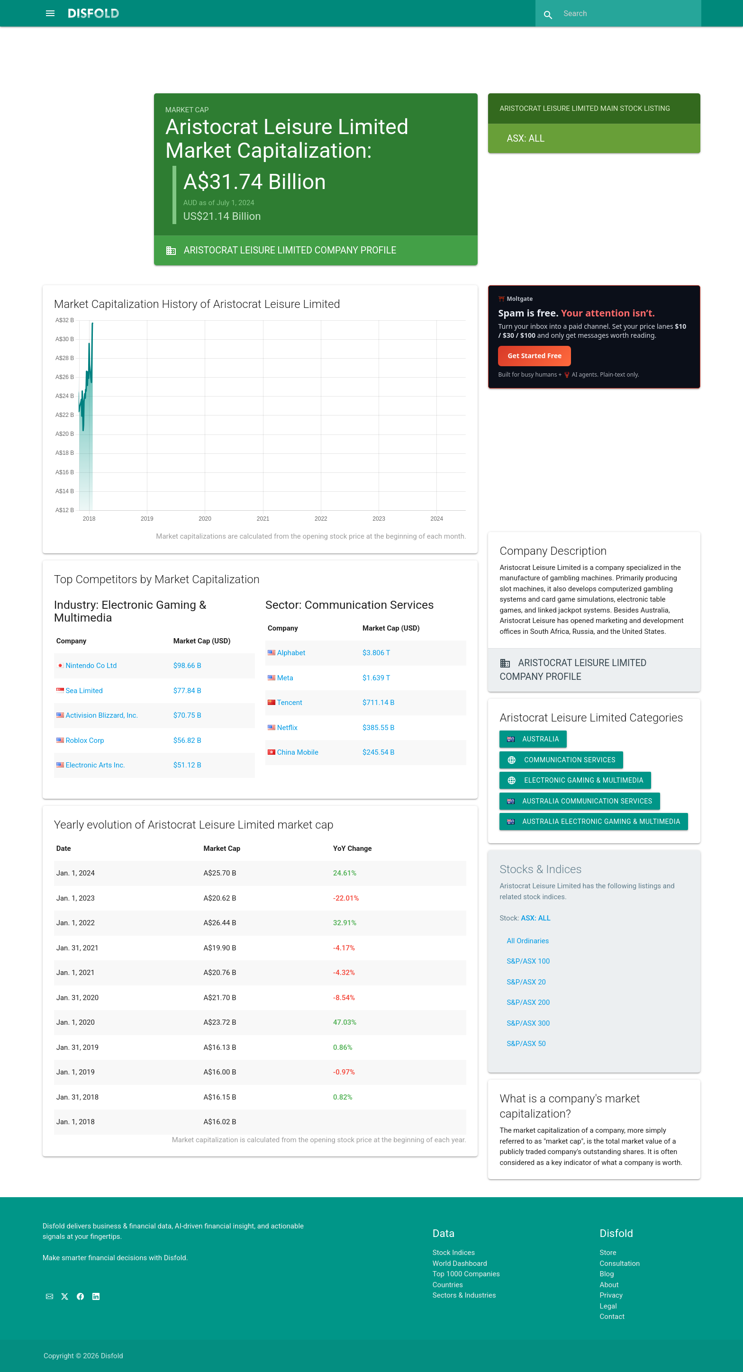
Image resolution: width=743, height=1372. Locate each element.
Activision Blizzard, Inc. (97, 715)
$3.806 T (376, 653)
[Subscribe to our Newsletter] (50, 1297)
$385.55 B (378, 727)
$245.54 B (378, 752)
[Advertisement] (371, 58)
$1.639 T (376, 678)
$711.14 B (378, 702)
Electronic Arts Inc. (90, 765)
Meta (280, 678)
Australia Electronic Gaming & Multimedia (593, 821)
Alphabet (286, 653)
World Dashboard (460, 1263)
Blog (607, 1274)
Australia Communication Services (579, 801)
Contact (612, 1316)
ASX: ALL (535, 918)
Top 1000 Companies (466, 1274)
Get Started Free (534, 355)
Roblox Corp (80, 740)
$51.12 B (187, 765)
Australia (533, 739)
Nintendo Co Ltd (86, 665)
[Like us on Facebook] (81, 1297)
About (609, 1285)
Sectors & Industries (464, 1295)
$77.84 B (187, 690)
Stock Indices (454, 1252)
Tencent (285, 702)
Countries (448, 1285)
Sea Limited (79, 690)
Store (608, 1252)
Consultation (620, 1263)
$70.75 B (187, 715)
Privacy (611, 1295)
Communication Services (561, 759)
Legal (608, 1306)
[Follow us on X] (65, 1297)
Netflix (283, 727)
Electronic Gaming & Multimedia (575, 780)
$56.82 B (187, 740)
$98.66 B (187, 665)
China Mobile (293, 752)
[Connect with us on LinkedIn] (96, 1297)
